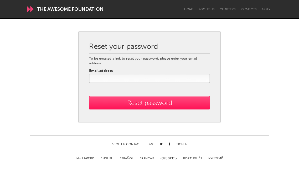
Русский (215, 158)
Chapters (227, 9)
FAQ (150, 144)
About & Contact (126, 144)
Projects (248, 9)
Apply (266, 9)
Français (147, 158)
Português (192, 158)
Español (126, 158)
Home (189, 9)
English (107, 158)
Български (85, 158)
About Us (206, 9)
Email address (101, 71)
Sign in (182, 144)
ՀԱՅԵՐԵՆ (169, 158)
